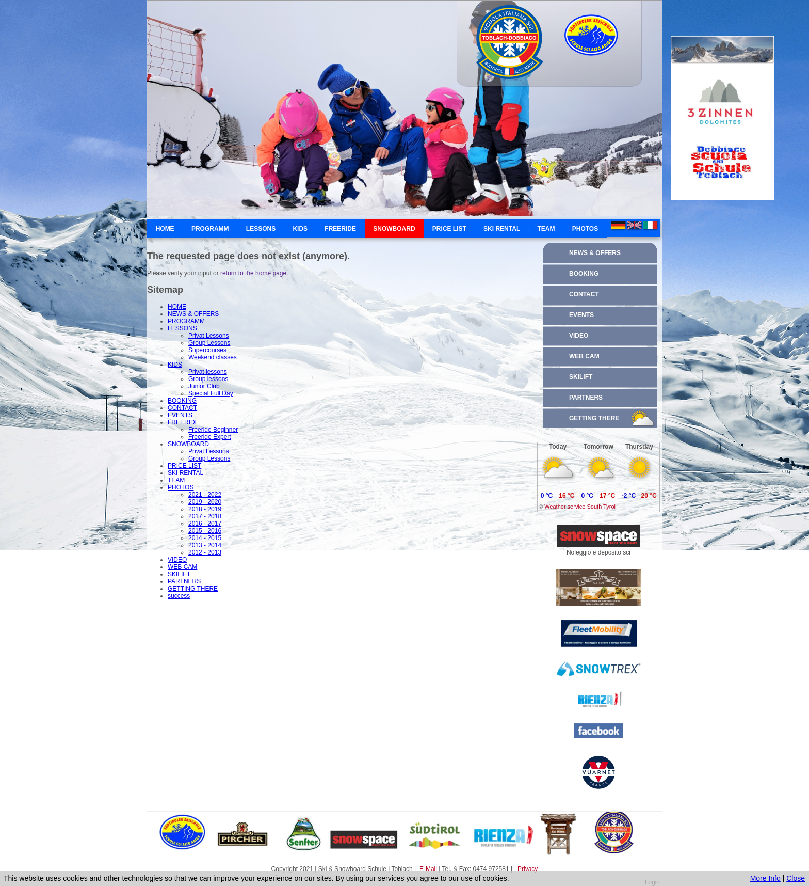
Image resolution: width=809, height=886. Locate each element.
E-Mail (429, 869)
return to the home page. (254, 273)
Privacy (527, 869)
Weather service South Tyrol (580, 506)
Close (795, 878)
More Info (765, 878)
